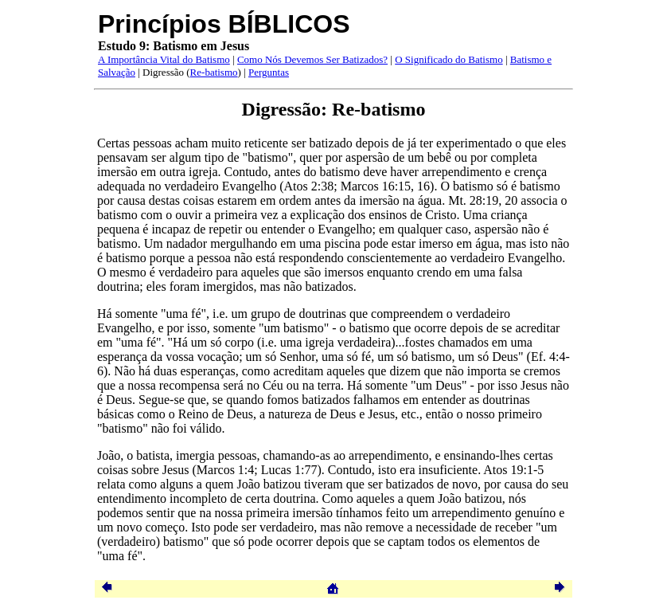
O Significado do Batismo (448, 59)
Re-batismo (214, 72)
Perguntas (268, 72)
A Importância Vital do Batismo (164, 59)
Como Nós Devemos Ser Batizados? (312, 59)
